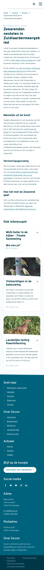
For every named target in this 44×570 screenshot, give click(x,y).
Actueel (15, 13)
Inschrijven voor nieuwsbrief (19, 470)
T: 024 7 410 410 (10, 514)
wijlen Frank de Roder (24, 60)
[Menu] (40, 4)
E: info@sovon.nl (10, 511)
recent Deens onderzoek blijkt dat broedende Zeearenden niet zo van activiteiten (21, 175)
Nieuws (25, 13)
